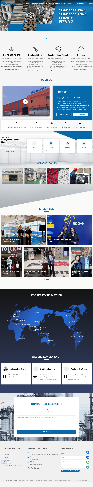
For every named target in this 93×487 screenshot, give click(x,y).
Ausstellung (8, 463)
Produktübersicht (37, 3)
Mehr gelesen (64, 114)
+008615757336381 (67, 150)
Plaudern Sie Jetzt (82, 3)
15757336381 (84, 150)
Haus (23, 3)
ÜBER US (28, 3)
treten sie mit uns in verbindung (71, 471)
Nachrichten (8, 460)
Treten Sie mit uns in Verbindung (63, 3)
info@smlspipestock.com (36, 464)
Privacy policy (9, 480)
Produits (44, 3)
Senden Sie (46, 431)
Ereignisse (51, 3)
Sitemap (15, 480)
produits (7, 454)
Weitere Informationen (12, 69)
